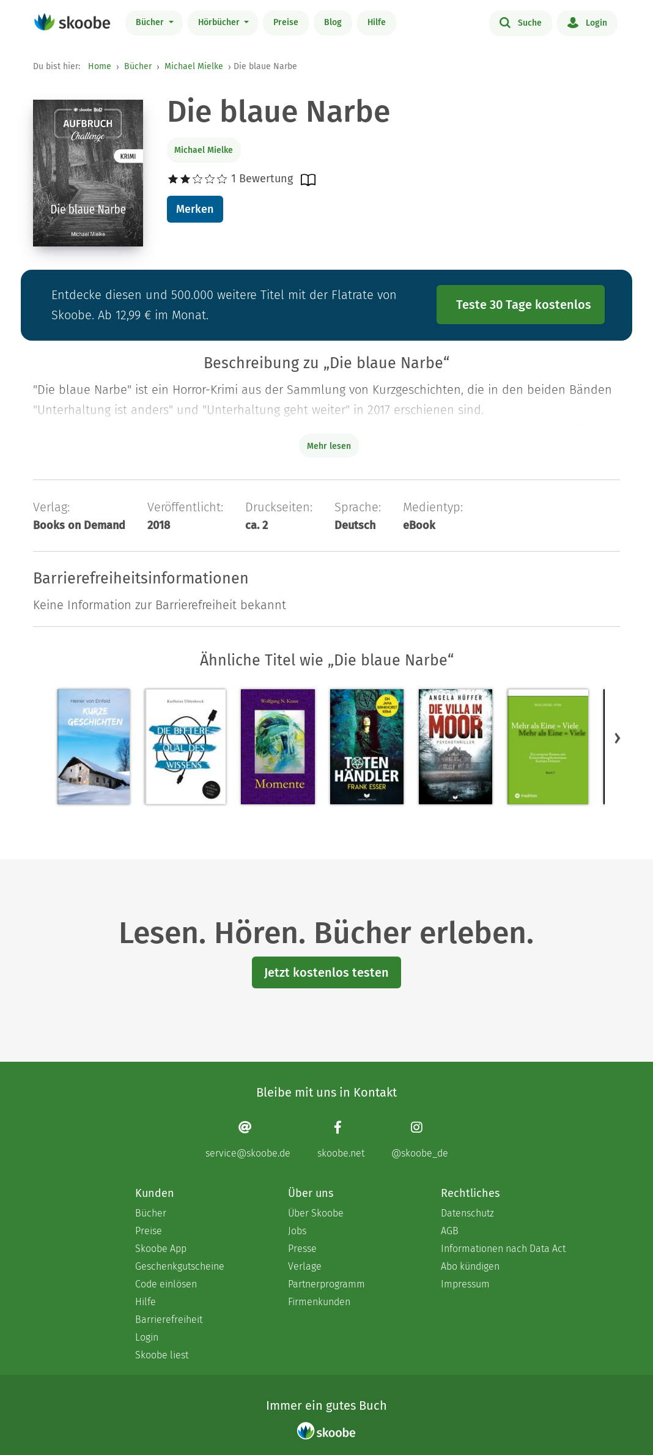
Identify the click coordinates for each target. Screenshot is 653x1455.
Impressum (465, 1284)
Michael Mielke (193, 66)
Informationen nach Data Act (503, 1248)
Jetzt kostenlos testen (326, 972)
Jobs (297, 1231)
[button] (617, 738)
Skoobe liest (161, 1355)
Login (587, 22)
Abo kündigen (470, 1266)
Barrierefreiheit (168, 1319)
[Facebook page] (341, 1139)
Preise (285, 22)
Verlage (305, 1266)
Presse (302, 1248)
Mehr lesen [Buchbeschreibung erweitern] (329, 446)
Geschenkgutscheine (179, 1266)
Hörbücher (220, 22)
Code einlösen (166, 1284)
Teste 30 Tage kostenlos (523, 304)
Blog (333, 22)
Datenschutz (467, 1213)
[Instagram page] (419, 1139)
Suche (521, 22)
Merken (194, 209)
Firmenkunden (319, 1302)
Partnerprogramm (326, 1284)
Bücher (151, 22)
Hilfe (376, 22)
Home (99, 66)
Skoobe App (160, 1248)
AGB (450, 1231)
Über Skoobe (316, 1213)
